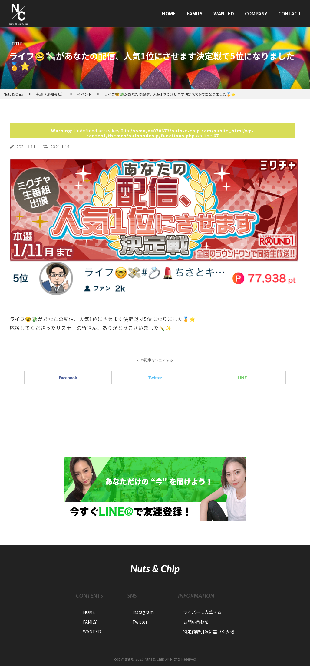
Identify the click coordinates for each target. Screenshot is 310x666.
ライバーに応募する (202, 612)
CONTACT (289, 13)
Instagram (143, 612)
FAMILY (195, 13)
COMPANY (256, 13)
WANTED (223, 13)
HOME (169, 13)
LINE (242, 377)
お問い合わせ (196, 622)
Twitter (155, 377)
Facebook (68, 377)
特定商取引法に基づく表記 (208, 631)
